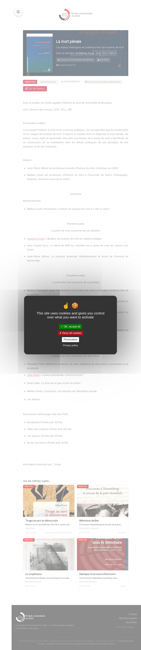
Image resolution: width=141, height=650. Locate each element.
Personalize (70, 339)
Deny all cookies (70, 333)
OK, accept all (70, 326)
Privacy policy (70, 345)
